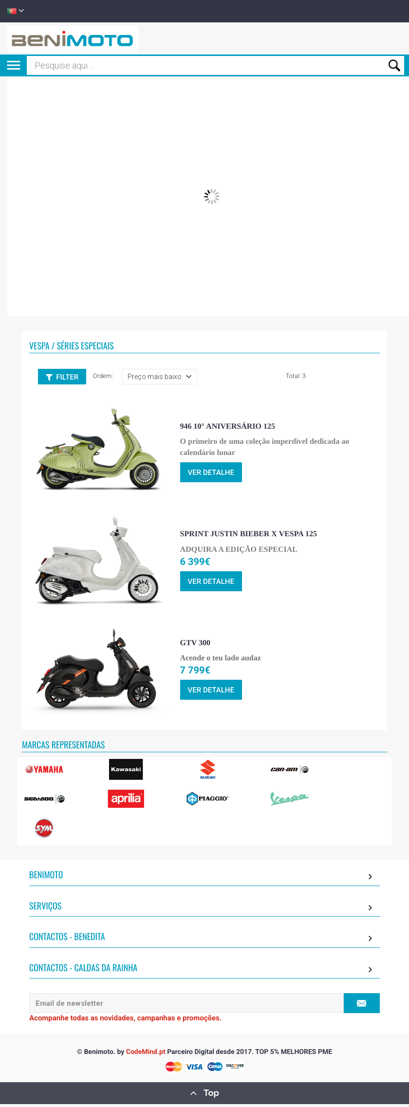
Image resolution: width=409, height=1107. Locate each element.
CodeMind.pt (146, 1055)
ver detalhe (211, 476)
